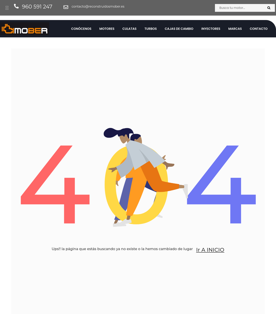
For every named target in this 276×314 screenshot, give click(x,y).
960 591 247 (37, 6)
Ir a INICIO (210, 250)
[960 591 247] (16, 6)
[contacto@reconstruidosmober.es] (66, 7)
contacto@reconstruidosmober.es (97, 6)
